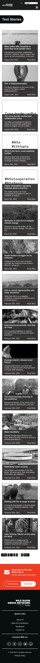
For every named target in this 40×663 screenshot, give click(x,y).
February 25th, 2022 (12, 304)
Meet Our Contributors (20, 623)
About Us (20, 620)
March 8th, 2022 (10, 234)
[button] (21, 4)
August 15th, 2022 (11, 60)
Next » (26, 555)
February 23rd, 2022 (12, 443)
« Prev (4, 555)
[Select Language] (31, 3)
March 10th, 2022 (11, 164)
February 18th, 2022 (12, 513)
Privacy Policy (20, 656)
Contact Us (20, 630)
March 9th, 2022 (10, 199)
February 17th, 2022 (12, 547)
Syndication (20, 626)
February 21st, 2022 (12, 478)
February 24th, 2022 (12, 373)
